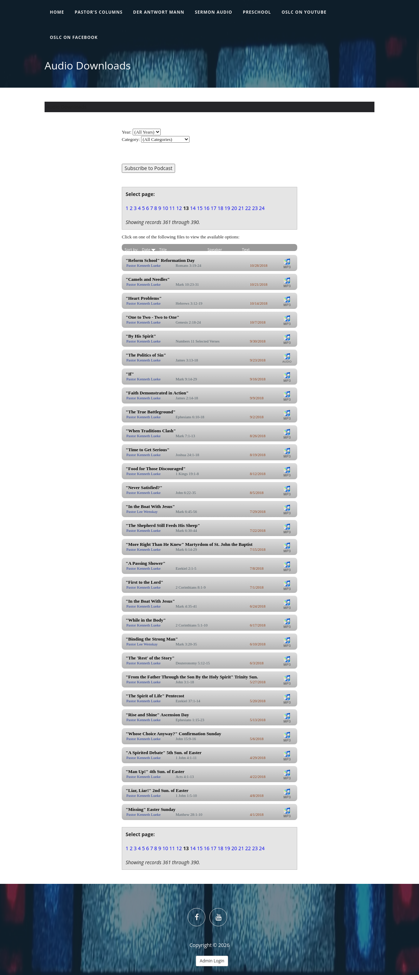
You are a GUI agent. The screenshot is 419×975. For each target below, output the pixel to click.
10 (165, 208)
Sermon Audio (213, 12)
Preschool (257, 12)
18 (220, 208)
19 (227, 208)
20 (234, 208)
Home (57, 12)
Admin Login (212, 961)
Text (246, 249)
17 (214, 208)
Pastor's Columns (99, 12)
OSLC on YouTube (303, 12)
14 (193, 208)
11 (172, 208)
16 (207, 208)
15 (199, 208)
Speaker (214, 249)
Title (163, 249)
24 (262, 208)
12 (179, 208)
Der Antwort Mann (158, 12)
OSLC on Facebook (74, 37)
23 (255, 208)
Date (148, 249)
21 (241, 208)
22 (248, 208)
